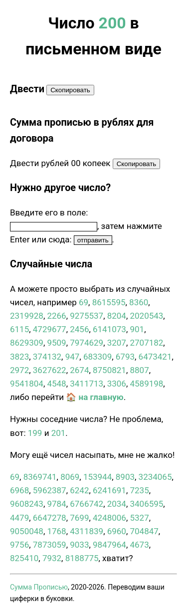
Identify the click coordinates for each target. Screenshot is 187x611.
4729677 (49, 329)
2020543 (146, 316)
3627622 (49, 370)
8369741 (40, 477)
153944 (97, 477)
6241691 (109, 490)
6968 (19, 490)
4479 (19, 518)
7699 (79, 518)
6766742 (86, 504)
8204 (116, 316)
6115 (19, 329)
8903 (125, 477)
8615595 (109, 302)
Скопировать (70, 90)
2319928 (26, 316)
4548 (56, 384)
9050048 (26, 531)
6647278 (49, 518)
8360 (138, 302)
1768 (56, 531)
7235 (139, 490)
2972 (19, 370)
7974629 (86, 343)
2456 (79, 329)
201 (58, 433)
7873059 (49, 545)
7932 (51, 558)
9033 (79, 545)
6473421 (155, 357)
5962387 (49, 490)
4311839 (86, 531)
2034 (116, 504)
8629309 (26, 343)
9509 (56, 343)
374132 (47, 357)
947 (72, 357)
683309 (97, 357)
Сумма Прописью (39, 587)
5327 (139, 518)
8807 (139, 370)
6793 (125, 357)
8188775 (82, 558)
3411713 (86, 384)
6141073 (109, 329)
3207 (116, 343)
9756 (19, 545)
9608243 (26, 504)
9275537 (86, 316)
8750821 (109, 370)
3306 (116, 384)
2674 (79, 370)
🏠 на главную (94, 397)
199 (35, 433)
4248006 (109, 518)
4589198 (146, 384)
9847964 (109, 545)
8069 (69, 477)
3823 (19, 357)
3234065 (155, 477)
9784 (56, 504)
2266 (56, 316)
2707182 (146, 343)
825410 (24, 558)
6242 (79, 490)
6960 (116, 531)
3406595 (146, 504)
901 (137, 329)
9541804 (26, 384)
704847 (144, 531)
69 (83, 302)
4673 (139, 545)
